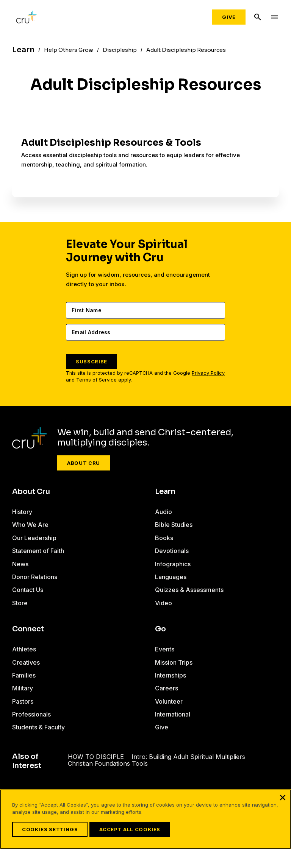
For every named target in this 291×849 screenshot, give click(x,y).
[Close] (282, 797)
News (20, 564)
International (172, 714)
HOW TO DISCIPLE (97, 756)
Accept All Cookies (129, 829)
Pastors (22, 701)
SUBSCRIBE (91, 361)
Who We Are (30, 524)
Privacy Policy (208, 373)
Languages (170, 577)
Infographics (173, 564)
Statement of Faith (38, 551)
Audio (163, 512)
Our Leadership (34, 538)
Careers (166, 688)
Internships (170, 675)
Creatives (26, 662)
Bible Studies (173, 524)
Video (163, 603)
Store (20, 603)
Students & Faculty (38, 727)
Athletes (24, 649)
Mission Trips (173, 662)
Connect (28, 629)
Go (160, 629)
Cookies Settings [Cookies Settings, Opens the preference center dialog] (50, 829)
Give (229, 17)
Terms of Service (96, 380)
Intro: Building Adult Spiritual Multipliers (184, 756)
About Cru (83, 463)
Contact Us (27, 590)
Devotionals (172, 551)
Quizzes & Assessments (189, 590)
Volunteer (169, 701)
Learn (165, 491)
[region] (145, 819)
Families (24, 675)
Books (164, 538)
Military (22, 688)
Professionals (31, 714)
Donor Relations (35, 577)
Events (164, 649)
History (22, 512)
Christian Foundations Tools (108, 763)
